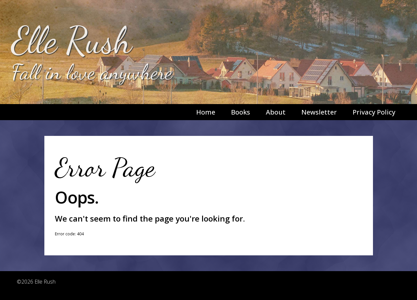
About (276, 112)
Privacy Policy (374, 112)
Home (205, 112)
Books (240, 112)
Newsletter (319, 112)
